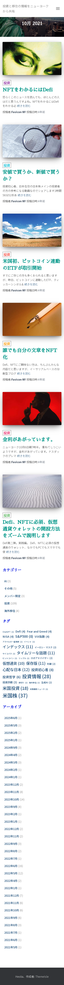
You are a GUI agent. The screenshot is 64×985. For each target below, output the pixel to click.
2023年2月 (10, 814)
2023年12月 (11, 784)
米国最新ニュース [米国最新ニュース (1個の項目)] (39, 689)
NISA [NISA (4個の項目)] (8, 636)
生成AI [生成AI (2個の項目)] (46, 682)
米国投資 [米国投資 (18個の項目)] (15, 688)
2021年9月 (10, 918)
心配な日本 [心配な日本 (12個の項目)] (16, 669)
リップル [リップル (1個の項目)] (24, 658)
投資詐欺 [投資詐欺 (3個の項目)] (10, 682)
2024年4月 (10, 755)
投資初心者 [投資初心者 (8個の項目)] (42, 670)
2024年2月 (10, 770)
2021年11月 (11, 903)
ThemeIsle (42, 976)
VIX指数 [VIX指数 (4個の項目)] (42, 636)
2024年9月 (10, 747)
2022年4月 (10, 881)
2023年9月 (10, 807)
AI (5, 581)
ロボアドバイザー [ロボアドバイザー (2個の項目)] (42, 658)
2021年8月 (10, 925)
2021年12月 (11, 895)
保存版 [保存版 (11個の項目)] (36, 663)
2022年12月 (11, 829)
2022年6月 (10, 866)
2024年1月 (10, 777)
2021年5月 (10, 947)
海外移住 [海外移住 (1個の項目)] (34, 682)
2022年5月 (10, 873)
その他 (8, 588)
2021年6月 (10, 940)
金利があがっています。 (29, 439)
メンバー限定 (12, 596)
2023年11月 (11, 792)
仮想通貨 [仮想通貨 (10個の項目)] (14, 663)
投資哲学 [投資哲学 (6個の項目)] (12, 676)
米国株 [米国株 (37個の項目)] (15, 695)
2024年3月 (10, 762)
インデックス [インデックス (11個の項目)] (18, 647)
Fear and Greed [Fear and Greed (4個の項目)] (39, 631)
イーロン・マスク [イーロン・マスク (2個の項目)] (45, 647)
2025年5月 (10, 725)
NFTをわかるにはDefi (28, 89)
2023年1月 (10, 821)
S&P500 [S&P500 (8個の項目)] (24, 636)
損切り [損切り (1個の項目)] (23, 682)
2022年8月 (10, 851)
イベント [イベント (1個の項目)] (29, 641)
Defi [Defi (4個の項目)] (20, 631)
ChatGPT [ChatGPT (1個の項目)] (8, 631)
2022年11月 (11, 836)
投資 (6, 82)
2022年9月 (10, 844)
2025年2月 (10, 733)
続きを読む (24, 106)
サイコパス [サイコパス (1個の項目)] (9, 653)
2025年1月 (10, 740)
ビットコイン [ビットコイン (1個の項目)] (10, 658)
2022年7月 (10, 858)
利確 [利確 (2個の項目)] (51, 664)
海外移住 (9, 611)
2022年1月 (10, 888)
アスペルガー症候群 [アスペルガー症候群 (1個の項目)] (13, 641)
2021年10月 (11, 910)
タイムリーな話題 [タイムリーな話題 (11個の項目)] (36, 653)
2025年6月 (10, 718)
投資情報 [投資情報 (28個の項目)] (36, 676)
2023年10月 (11, 799)
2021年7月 (10, 932)
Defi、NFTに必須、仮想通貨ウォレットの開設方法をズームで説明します (31, 529)
